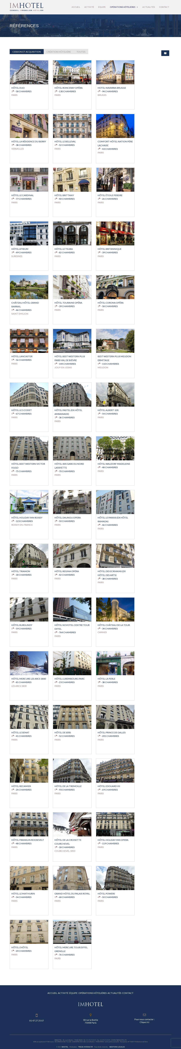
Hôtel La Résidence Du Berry (28, 140)
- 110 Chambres (108, 362)
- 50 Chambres (64, 519)
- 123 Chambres (22, 519)
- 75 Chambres (21, 469)
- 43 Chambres (108, 147)
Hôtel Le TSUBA (63, 247)
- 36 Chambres (64, 416)
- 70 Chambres (64, 469)
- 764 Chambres (65, 631)
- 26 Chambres (108, 197)
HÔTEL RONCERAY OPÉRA (68, 86)
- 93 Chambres (64, 788)
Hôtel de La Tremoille (68, 784)
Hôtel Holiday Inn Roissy (26, 516)
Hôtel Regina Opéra (66, 569)
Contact (164, 7)
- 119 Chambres (108, 842)
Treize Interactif (85, 1045)
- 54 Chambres (108, 412)
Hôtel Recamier (21, 784)
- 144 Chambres (65, 362)
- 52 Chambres (64, 143)
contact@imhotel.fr (119, 1038)
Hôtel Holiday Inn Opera (113, 838)
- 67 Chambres (21, 412)
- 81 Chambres (21, 680)
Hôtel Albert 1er (108, 408)
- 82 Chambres (64, 251)
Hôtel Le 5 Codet (21, 408)
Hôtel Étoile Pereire (110, 193)
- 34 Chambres (108, 627)
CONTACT (155, 991)
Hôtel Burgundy (21, 623)
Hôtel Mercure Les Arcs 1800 (28, 677)
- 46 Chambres (21, 308)
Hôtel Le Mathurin (23, 892)
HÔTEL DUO (18, 86)
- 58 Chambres (21, 90)
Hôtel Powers (106, 892)
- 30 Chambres (21, 573)
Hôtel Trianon (20, 569)
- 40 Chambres (64, 197)
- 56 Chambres (21, 358)
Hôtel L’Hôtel (19, 946)
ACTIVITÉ (46, 991)
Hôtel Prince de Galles (112, 731)
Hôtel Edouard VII (109, 784)
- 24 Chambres (21, 788)
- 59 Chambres (21, 627)
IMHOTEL (65, 1045)
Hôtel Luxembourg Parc (69, 677)
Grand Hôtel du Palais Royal (72, 892)
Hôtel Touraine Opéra (68, 301)
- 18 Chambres (64, 845)
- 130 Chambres (65, 90)
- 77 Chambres (21, 197)
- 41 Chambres (21, 734)
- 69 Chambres (108, 788)
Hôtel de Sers (62, 731)
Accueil (76, 7)
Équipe (102, 7)
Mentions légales (117, 1045)
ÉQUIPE (68, 991)
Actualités (148, 7)
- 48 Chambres (108, 466)
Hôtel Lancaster (21, 355)
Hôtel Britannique (109, 247)
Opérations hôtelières (124, 7)
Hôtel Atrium (19, 247)
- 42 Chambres (64, 573)
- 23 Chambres (64, 680)
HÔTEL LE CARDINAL (22, 193)
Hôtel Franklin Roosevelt (27, 838)
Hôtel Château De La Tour (114, 623)
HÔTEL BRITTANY (64, 193)
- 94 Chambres (108, 90)
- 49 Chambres (21, 251)
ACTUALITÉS (131, 991)
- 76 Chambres (64, 953)
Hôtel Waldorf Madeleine (114, 462)
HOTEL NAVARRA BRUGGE (112, 86)
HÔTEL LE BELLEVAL (65, 140)
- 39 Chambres (108, 251)
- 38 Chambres (21, 143)
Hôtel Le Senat (20, 731)
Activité (89, 7)
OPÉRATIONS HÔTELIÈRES (98, 991)
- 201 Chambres (108, 734)
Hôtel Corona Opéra (111, 301)
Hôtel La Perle (106, 677)
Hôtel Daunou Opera (67, 516)
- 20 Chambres (21, 949)
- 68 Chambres (64, 895)
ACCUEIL (25, 991)
